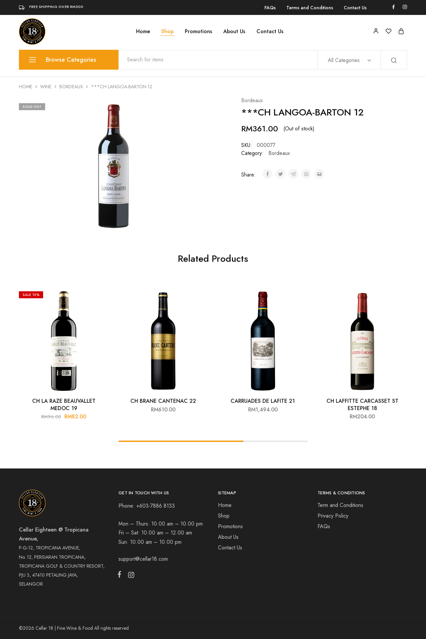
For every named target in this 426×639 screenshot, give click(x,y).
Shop (167, 31)
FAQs (270, 7)
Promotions (198, 31)
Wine (45, 86)
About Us (234, 31)
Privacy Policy (333, 516)
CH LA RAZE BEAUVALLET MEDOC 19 (64, 404)
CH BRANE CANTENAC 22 (163, 401)
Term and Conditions (340, 505)
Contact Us (355, 7)
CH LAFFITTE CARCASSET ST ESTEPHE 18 (362, 404)
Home (143, 31)
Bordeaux (71, 86)
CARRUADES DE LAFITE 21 (263, 401)
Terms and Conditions (309, 7)
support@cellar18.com (143, 559)
